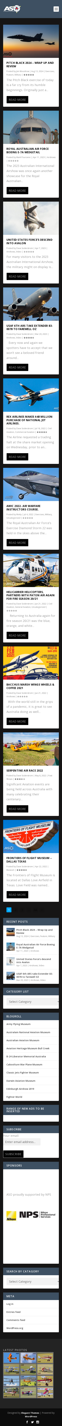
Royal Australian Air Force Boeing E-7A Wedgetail (27, 150)
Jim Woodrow (22, 71)
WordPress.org (14, 1328)
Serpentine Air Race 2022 (24, 770)
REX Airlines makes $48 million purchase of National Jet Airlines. (29, 420)
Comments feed (15, 1320)
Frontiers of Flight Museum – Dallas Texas (29, 859)
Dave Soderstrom (24, 248)
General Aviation (23, 607)
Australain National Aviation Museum (28, 1032)
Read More (17, 100)
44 (35, 910)
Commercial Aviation (25, 432)
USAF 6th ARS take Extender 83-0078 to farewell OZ (29, 327)
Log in (9, 1303)
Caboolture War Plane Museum (24, 1064)
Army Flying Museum (18, 1024)
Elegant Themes (30, 1412)
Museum (10, 870)
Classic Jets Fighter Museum (22, 1072)
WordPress (31, 1416)
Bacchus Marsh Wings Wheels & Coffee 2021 (30, 686)
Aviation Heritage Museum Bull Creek (27, 1048)
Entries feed (13, 1312)
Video (18, 251)
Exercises (49, 71)
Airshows (51, 157)
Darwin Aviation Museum (20, 1080)
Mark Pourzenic (23, 157)
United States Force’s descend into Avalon (29, 241)
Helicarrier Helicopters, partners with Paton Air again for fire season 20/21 (30, 595)
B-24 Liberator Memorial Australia (26, 1056)
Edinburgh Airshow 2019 (20, 1088)
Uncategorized (13, 517)
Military (18, 74)
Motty (19, 514)
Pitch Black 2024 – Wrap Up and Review (30, 64)
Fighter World (14, 1096)
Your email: (11, 1136)
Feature (10, 74)
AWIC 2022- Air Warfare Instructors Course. (23, 507)
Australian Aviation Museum (22, 1040)
